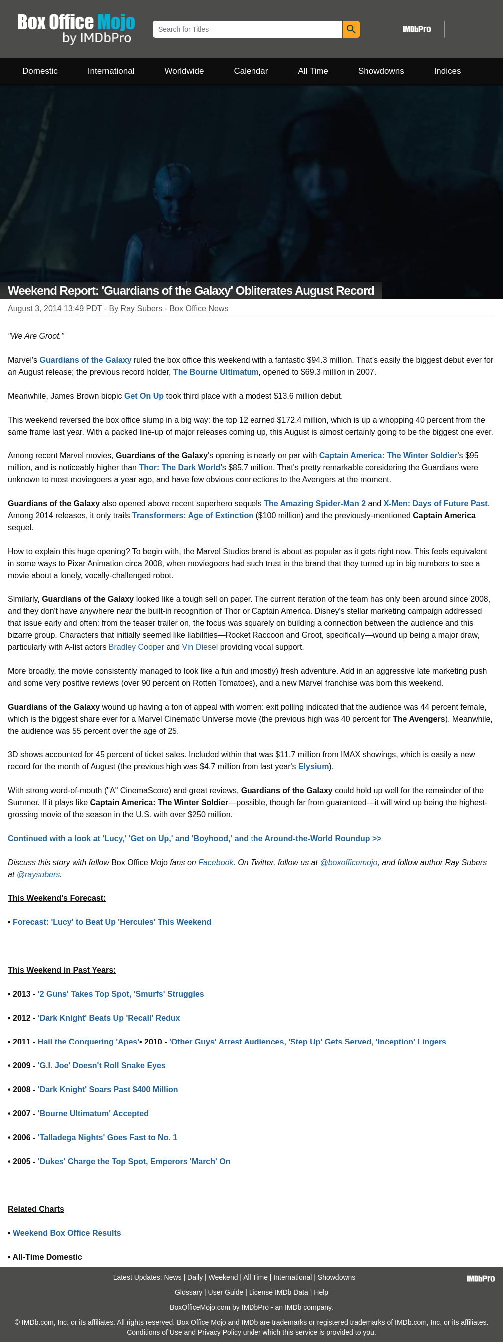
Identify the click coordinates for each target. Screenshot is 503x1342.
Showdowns (381, 71)
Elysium (313, 766)
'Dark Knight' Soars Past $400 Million (108, 1089)
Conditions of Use (154, 1332)
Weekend (223, 1277)
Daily (195, 1277)
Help (321, 1292)
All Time (313, 71)
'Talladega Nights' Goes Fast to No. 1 (107, 1137)
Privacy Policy (219, 1332)
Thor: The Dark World (179, 467)
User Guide (226, 1292)
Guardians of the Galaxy (86, 360)
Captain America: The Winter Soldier (388, 455)
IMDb (293, 1307)
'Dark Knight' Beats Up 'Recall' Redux (109, 1018)
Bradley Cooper (136, 647)
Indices (447, 71)
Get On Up (144, 396)
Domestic (40, 71)
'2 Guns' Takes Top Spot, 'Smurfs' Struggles (121, 994)
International (111, 71)
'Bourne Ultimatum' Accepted (93, 1113)
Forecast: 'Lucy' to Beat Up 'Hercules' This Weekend (112, 922)
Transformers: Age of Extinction (192, 515)
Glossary (188, 1292)
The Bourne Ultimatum (216, 372)
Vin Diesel (200, 647)
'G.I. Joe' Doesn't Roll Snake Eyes (102, 1065)
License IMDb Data (278, 1292)
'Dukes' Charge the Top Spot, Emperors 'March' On (134, 1161)
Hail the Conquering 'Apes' (88, 1042)
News (173, 1277)
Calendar (251, 71)
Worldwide (184, 71)
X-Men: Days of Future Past (436, 503)
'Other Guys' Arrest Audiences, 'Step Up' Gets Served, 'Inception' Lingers (307, 1042)
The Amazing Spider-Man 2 (315, 503)
